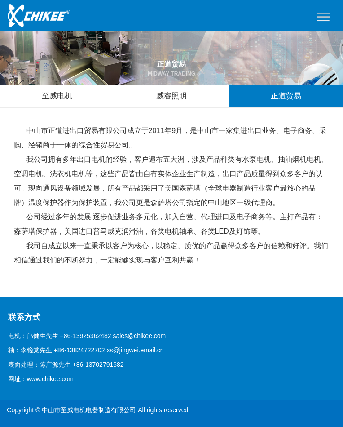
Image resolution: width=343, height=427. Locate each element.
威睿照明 (171, 96)
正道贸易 (286, 96)
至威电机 (57, 96)
